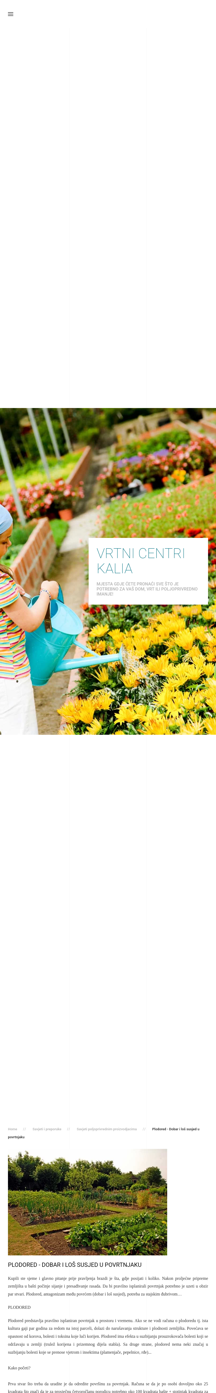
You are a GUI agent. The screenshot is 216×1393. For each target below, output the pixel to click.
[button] (10, 14)
